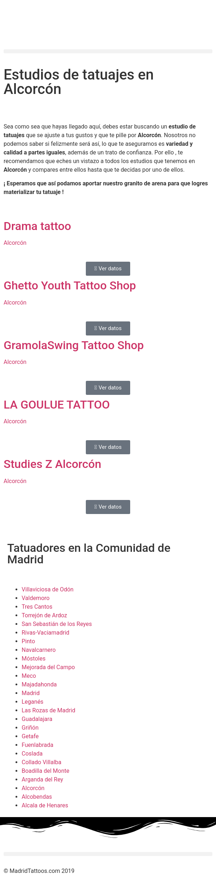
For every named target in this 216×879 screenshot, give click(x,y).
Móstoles (33, 658)
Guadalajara (37, 719)
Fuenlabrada (37, 744)
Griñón (30, 727)
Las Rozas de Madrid (48, 710)
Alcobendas (37, 796)
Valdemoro (35, 598)
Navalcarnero (39, 649)
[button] (108, 51)
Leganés (32, 701)
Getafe (30, 736)
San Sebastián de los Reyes (57, 624)
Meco (29, 675)
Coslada (32, 753)
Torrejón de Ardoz (44, 615)
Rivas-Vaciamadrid (45, 632)
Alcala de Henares (45, 805)
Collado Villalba (41, 762)
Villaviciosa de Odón (48, 589)
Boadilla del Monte (45, 770)
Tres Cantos (37, 606)
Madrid (31, 693)
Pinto (28, 641)
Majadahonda (39, 684)
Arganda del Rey (42, 779)
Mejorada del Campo (48, 667)
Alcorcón (33, 788)
